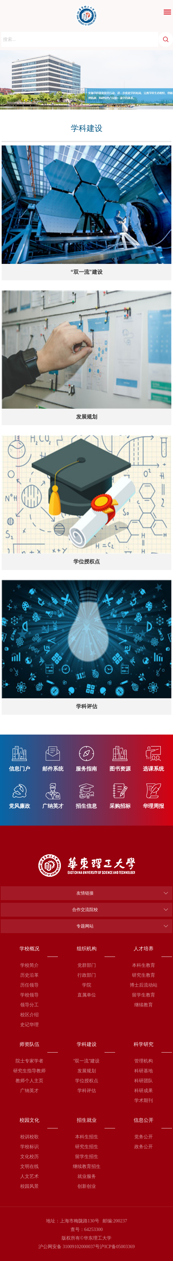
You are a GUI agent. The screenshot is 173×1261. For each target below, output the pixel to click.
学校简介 (29, 965)
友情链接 (85, 893)
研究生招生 (86, 1146)
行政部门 (86, 975)
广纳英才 (29, 1090)
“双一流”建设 (86, 1060)
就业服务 (86, 1176)
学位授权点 (86, 1080)
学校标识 (29, 1146)
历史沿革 (29, 975)
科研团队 (143, 1080)
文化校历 (29, 1156)
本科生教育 (143, 965)
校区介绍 (29, 1014)
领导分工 (29, 1004)
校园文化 (29, 1120)
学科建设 (87, 1044)
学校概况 (29, 948)
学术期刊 (143, 1100)
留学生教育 (143, 994)
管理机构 (143, 1060)
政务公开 (143, 1146)
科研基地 (143, 1070)
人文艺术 (29, 1176)
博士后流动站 (143, 985)
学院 (86, 985)
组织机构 (87, 948)
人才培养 (143, 948)
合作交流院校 (85, 909)
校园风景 (29, 1186)
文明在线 (29, 1166)
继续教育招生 (87, 1166)
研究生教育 (143, 975)
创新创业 (86, 1186)
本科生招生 (86, 1136)
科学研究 (143, 1044)
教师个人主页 (29, 1080)
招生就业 (87, 1120)
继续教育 (143, 1004)
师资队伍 (29, 1044)
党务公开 (143, 1136)
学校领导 (29, 994)
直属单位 (86, 994)
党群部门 (86, 965)
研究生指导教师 (29, 1070)
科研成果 (143, 1090)
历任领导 (29, 985)
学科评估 (86, 1090)
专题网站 (85, 926)
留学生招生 (86, 1156)
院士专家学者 (29, 1060)
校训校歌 (29, 1136)
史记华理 (29, 1024)
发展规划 (86, 1070)
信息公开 (143, 1120)
